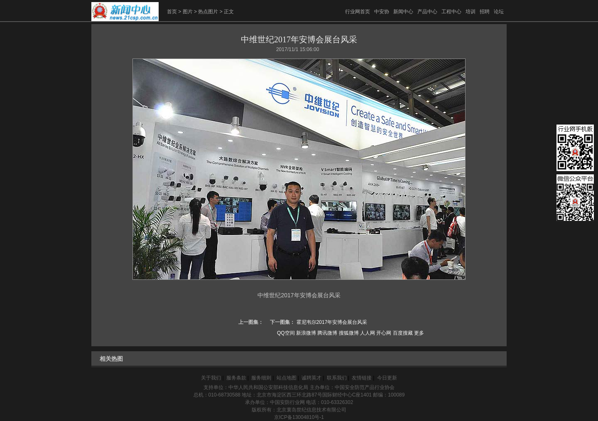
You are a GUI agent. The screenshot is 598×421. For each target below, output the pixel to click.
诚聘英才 (311, 378)
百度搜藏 (403, 333)
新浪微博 (306, 333)
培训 (470, 12)
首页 (172, 12)
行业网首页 (357, 12)
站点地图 (287, 378)
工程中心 (451, 12)
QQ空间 (286, 333)
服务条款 (236, 378)
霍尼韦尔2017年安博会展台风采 (332, 322)
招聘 (485, 12)
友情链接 (362, 378)
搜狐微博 (349, 333)
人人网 (367, 333)
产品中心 (427, 12)
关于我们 (211, 378)
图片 (188, 12)
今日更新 (387, 378)
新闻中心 (403, 12)
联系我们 (337, 378)
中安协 (381, 12)
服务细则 (261, 378)
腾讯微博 (327, 333)
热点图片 (208, 12)
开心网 (383, 333)
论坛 (499, 12)
